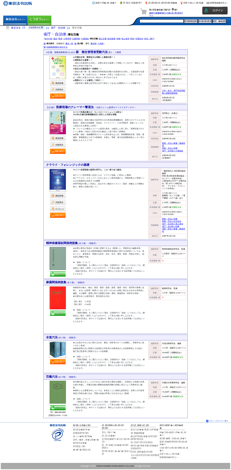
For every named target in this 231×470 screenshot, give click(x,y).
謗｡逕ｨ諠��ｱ (109, 436)
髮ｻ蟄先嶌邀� (80, 443)
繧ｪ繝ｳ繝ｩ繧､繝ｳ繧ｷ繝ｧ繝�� (162, 3)
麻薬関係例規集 (65, 282)
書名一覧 (69, 43)
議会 (55, 39)
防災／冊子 (149, 39)
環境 (60, 39)
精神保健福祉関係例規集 (71, 243)
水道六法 (61, 337)
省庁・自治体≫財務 (170, 226)
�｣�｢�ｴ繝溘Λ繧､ (82, 449)
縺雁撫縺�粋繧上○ (219, 3)
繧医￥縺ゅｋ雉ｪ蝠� (193, 3)
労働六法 (61, 376)
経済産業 (111, 39)
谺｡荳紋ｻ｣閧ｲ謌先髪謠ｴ (142, 442)
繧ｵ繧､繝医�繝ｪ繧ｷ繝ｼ (142, 452)
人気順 (100, 43)
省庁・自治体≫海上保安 (172, 224)
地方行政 (48, 39)
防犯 (132, 39)
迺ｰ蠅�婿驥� (137, 433)
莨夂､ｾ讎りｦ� (109, 432)
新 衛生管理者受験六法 (83, 52)
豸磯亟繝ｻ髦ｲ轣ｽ (81, 433)
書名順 (93, 43)
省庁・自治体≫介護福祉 (172, 151)
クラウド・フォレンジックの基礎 (67, 164)
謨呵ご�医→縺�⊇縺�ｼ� (86, 440)
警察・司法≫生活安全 (171, 221)
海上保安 (125, 39)
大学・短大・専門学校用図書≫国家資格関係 (173, 91)
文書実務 (76, 39)
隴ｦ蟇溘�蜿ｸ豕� (81, 429)
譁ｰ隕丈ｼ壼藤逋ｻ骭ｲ (132, 3)
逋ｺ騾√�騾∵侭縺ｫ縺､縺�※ (173, 438)
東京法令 (16, 28)
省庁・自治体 (58, 28)
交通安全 (139, 39)
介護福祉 (85, 39)
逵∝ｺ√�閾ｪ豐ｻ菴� (82, 436)
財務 (118, 39)
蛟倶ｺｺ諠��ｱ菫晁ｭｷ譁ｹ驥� (144, 429)
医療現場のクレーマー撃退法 (91, 107)
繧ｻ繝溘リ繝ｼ (79, 446)
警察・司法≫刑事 (169, 148)
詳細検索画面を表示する (57, 47)
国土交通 (103, 39)
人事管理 (67, 39)
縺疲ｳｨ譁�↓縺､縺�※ (106, 3)
